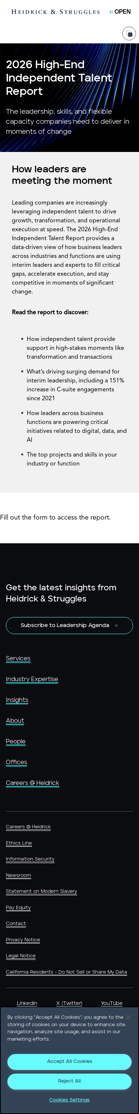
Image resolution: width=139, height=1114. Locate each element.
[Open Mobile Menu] (120, 11)
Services (18, 659)
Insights (17, 700)
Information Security (30, 859)
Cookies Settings (69, 1100)
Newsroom (18, 875)
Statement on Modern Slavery (41, 891)
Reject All (69, 1081)
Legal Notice (21, 956)
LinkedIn (27, 1003)
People (16, 742)
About (15, 721)
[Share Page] (129, 33)
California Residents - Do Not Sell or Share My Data (66, 972)
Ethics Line (19, 843)
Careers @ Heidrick (32, 783)
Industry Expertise (32, 679)
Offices (16, 762)
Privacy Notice (23, 940)
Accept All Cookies (69, 1061)
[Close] (128, 1017)
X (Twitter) (69, 1003)
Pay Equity (18, 907)
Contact (16, 923)
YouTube (112, 1003)
